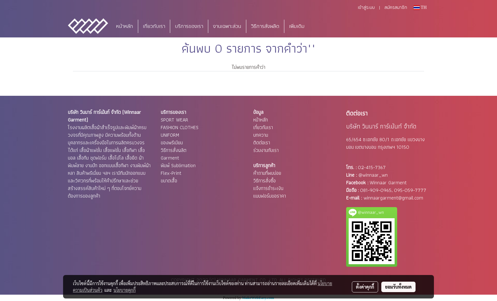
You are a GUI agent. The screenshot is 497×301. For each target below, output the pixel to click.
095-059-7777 (410, 190)
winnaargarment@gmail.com (393, 198)
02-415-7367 (372, 167)
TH (420, 7)
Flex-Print (171, 173)
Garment (170, 158)
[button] (319, 26)
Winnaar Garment (388, 182)
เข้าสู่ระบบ (366, 7)
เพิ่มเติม (297, 26)
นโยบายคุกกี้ (124, 290)
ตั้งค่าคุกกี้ (365, 287)
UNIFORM (170, 135)
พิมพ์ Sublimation (178, 165)
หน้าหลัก (124, 26)
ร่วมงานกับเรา (266, 150)
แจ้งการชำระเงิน (268, 188)
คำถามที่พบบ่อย (267, 173)
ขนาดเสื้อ (169, 181)
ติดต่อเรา (261, 143)
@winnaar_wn (373, 175)
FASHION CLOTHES (179, 127)
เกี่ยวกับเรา (154, 26)
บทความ (260, 135)
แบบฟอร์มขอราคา (269, 196)
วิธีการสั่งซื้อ (264, 181)
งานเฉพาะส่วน (227, 26)
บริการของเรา (189, 26)
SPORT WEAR (174, 120)
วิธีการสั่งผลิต (265, 26)
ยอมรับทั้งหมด (398, 287)
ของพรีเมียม (172, 143)
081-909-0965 (375, 190)
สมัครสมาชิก (395, 7)
